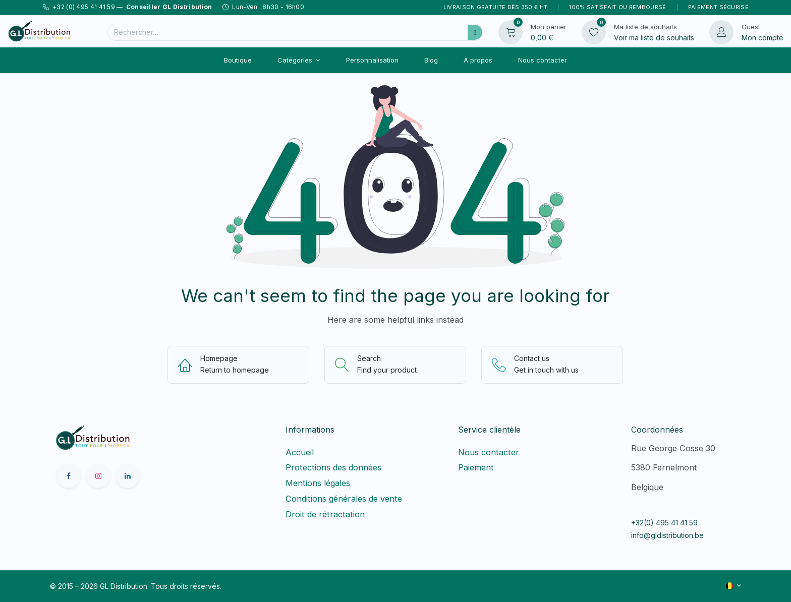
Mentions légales (318, 483)
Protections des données (333, 467)
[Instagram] (98, 476)
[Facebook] (68, 476)
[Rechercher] (475, 32)
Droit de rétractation (328, 514)
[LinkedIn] (128, 476)
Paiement (476, 467)
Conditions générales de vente (344, 499)
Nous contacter (488, 452)
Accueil (300, 452)
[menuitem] (237, 60)
